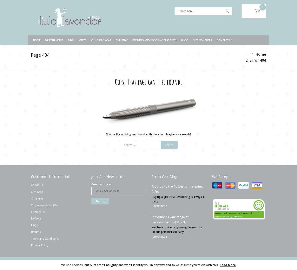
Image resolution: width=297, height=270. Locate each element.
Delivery (36, 218)
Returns (36, 232)
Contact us (38, 212)
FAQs (34, 225)
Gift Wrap (37, 192)
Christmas (37, 198)
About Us (37, 185)
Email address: (101, 184)
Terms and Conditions (45, 238)
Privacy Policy (39, 245)
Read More (228, 265)
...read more (159, 206)
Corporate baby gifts (44, 205)
